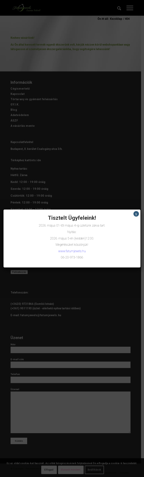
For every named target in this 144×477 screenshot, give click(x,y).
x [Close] (136, 214)
